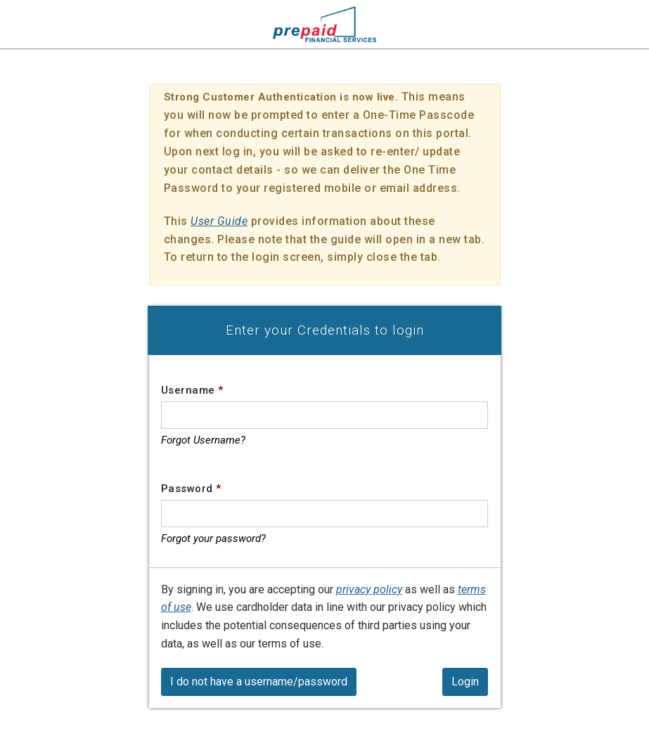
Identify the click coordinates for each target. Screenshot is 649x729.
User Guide (219, 221)
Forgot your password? (213, 538)
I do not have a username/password (258, 681)
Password (191, 488)
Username (192, 390)
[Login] (465, 682)
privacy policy (369, 589)
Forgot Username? (203, 440)
